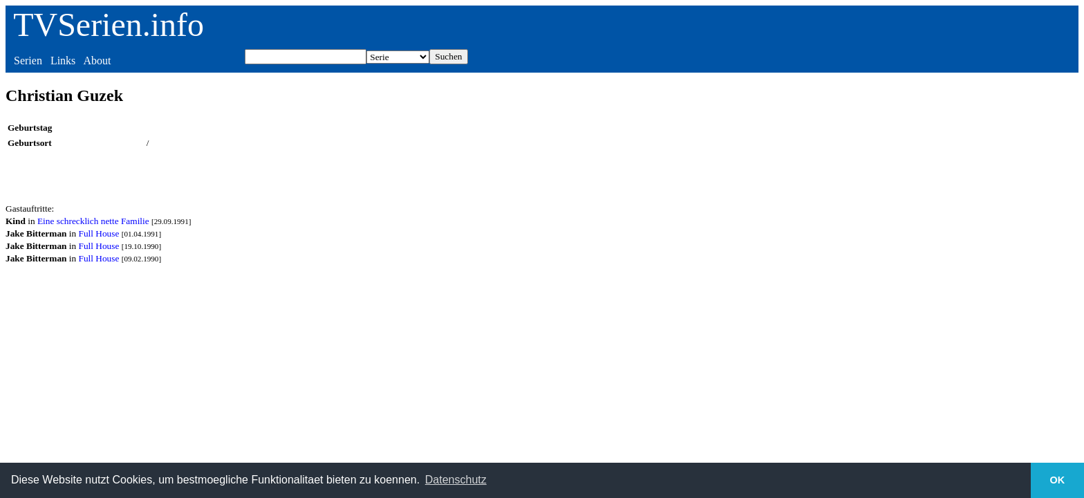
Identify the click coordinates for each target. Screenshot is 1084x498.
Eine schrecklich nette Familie (93, 221)
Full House (99, 233)
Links (62, 60)
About (97, 60)
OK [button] (1057, 480)
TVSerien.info (108, 24)
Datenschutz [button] (456, 480)
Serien (28, 60)
